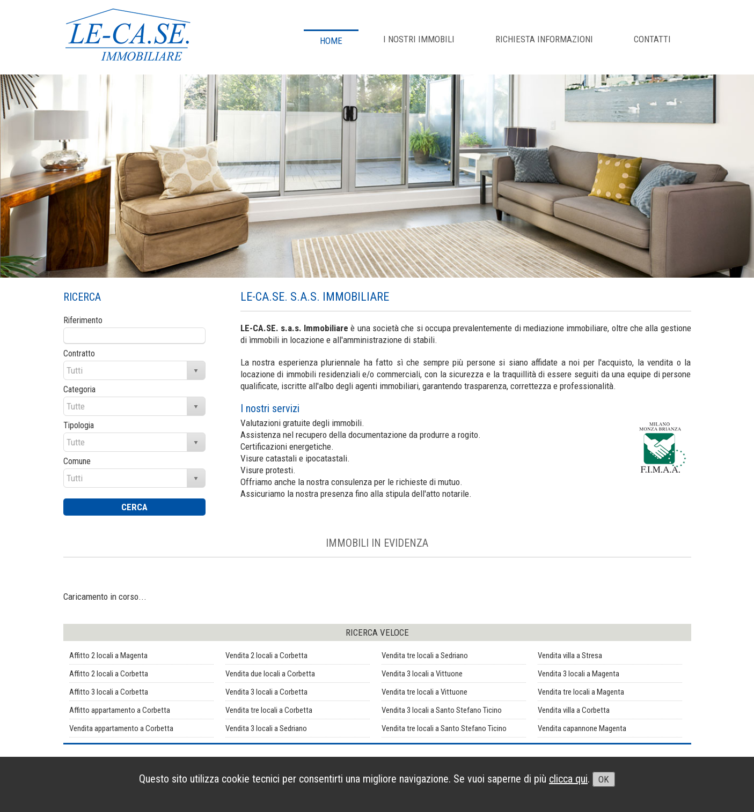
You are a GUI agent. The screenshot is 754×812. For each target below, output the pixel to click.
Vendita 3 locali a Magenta (578, 674)
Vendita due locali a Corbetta (270, 674)
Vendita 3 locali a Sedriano (266, 728)
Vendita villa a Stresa (570, 655)
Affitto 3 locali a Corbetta (108, 692)
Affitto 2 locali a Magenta (108, 655)
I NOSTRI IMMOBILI (419, 39)
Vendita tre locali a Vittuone (424, 692)
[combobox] (126, 370)
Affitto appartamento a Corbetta (119, 710)
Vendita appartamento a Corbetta (121, 728)
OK (603, 779)
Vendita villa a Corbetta (574, 710)
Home (331, 40)
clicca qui (568, 778)
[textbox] (134, 335)
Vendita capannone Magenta (582, 728)
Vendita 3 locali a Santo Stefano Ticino (442, 710)
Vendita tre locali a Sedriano (425, 655)
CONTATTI (652, 39)
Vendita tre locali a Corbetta (268, 710)
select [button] (196, 371)
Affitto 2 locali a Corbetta (108, 674)
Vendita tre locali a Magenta (581, 692)
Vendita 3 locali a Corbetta (266, 692)
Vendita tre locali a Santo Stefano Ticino (444, 728)
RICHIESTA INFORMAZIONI (544, 39)
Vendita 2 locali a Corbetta (266, 655)
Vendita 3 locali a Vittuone (422, 674)
